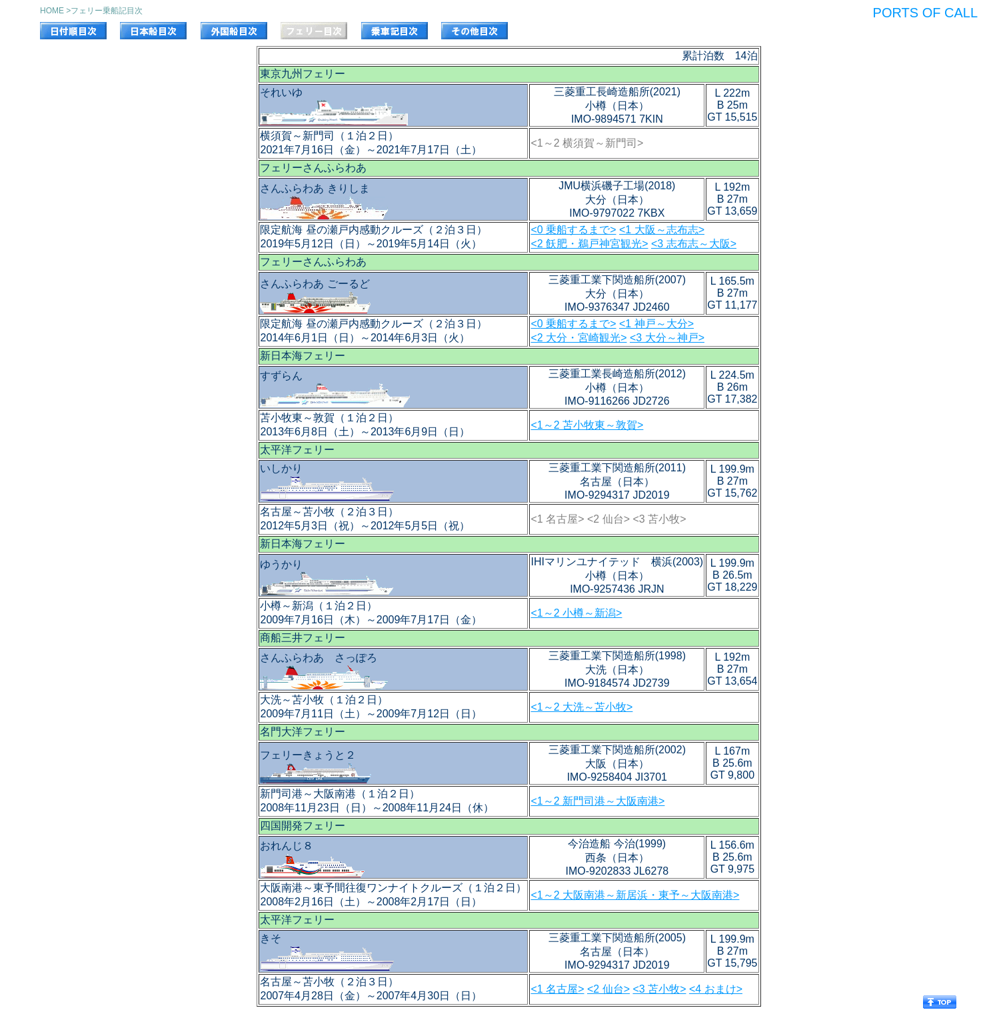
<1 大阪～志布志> (661, 229)
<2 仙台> (608, 989)
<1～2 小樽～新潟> (576, 613)
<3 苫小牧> (659, 989)
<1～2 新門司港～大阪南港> (597, 801)
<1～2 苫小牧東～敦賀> (586, 425)
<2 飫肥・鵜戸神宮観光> (589, 243)
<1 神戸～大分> (656, 323)
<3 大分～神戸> (667, 337)
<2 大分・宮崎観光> (578, 337)
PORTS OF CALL (925, 12)
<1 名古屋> (557, 989)
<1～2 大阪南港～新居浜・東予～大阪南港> (634, 895)
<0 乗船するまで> (573, 229)
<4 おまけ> (715, 989)
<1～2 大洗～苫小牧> (581, 707)
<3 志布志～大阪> (693, 243)
